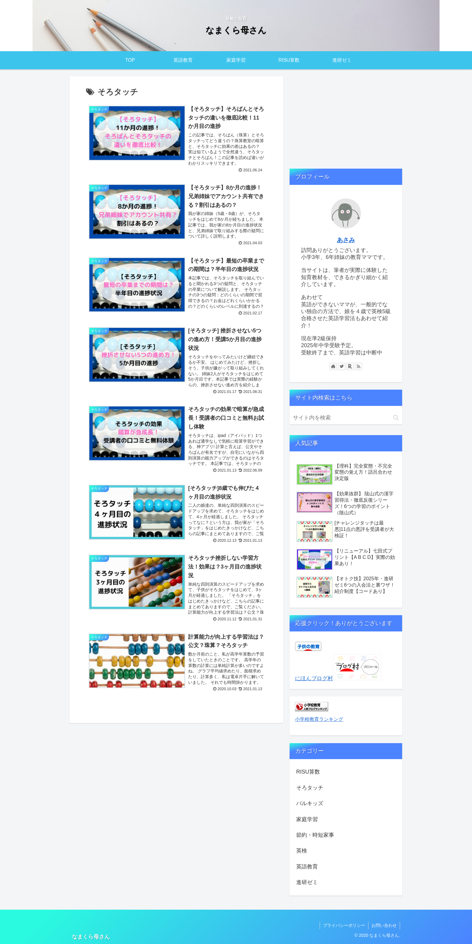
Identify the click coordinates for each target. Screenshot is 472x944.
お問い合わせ (384, 925)
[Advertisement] (346, 119)
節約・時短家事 (315, 835)
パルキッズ (309, 803)
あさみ (346, 240)
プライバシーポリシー (344, 925)
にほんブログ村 (314, 678)
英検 (301, 851)
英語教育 (307, 867)
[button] (396, 417)
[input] (346, 417)
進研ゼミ (307, 882)
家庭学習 (307, 819)
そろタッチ (309, 788)
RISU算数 (308, 772)
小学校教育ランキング (319, 719)
